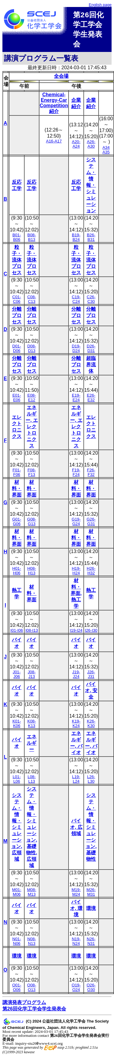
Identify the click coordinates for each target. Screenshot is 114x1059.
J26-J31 (91, 676)
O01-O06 (16, 989)
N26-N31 (91, 943)
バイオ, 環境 (76, 911)
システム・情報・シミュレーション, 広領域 (16, 829)
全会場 (61, 78)
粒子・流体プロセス (17, 262)
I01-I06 (16, 632)
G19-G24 (76, 523)
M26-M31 (91, 894)
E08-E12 (31, 400)
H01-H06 (16, 573)
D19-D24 (76, 350)
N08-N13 (31, 943)
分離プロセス (17, 318)
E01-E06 (16, 400)
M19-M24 (76, 894)
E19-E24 (76, 400)
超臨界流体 (91, 367)
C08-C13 (31, 301)
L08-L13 (32, 781)
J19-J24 (76, 676)
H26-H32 (91, 573)
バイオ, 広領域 (76, 830)
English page (100, 4)
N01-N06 (16, 943)
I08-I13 (31, 632)
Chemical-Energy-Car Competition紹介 (54, 105)
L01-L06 (17, 781)
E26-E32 (91, 400)
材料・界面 (17, 491)
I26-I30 (91, 632)
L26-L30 (91, 781)
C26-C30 (91, 301)
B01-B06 (16, 239)
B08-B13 (31, 239)
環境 (91, 910)
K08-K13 (31, 725)
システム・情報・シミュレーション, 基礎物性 (91, 829)
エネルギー (31, 745)
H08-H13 (31, 573)
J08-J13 (31, 676)
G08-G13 (31, 523)
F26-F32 (91, 474)
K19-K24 (76, 725)
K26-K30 (91, 725)
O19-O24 (76, 989)
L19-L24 (76, 781)
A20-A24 (76, 146)
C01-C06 (16, 301)
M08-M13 (31, 894)
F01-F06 (16, 474)
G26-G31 (91, 523)
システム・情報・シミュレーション (91, 187)
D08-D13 (31, 350)
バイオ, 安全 (91, 693)
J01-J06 (17, 676)
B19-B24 (76, 239)
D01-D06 (16, 350)
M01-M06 (16, 894)
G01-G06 (16, 523)
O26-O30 (91, 989)
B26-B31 (91, 239)
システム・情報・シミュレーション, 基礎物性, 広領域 (31, 829)
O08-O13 (31, 989)
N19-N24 (76, 943)
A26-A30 (91, 146)
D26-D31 (91, 350)
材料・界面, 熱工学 (76, 595)
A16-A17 (54, 143)
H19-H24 (76, 573)
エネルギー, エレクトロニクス (31, 429)
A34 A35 (106, 152)
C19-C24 (76, 301)
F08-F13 (32, 474)
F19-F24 (76, 474)
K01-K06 (16, 725)
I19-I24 (76, 632)
